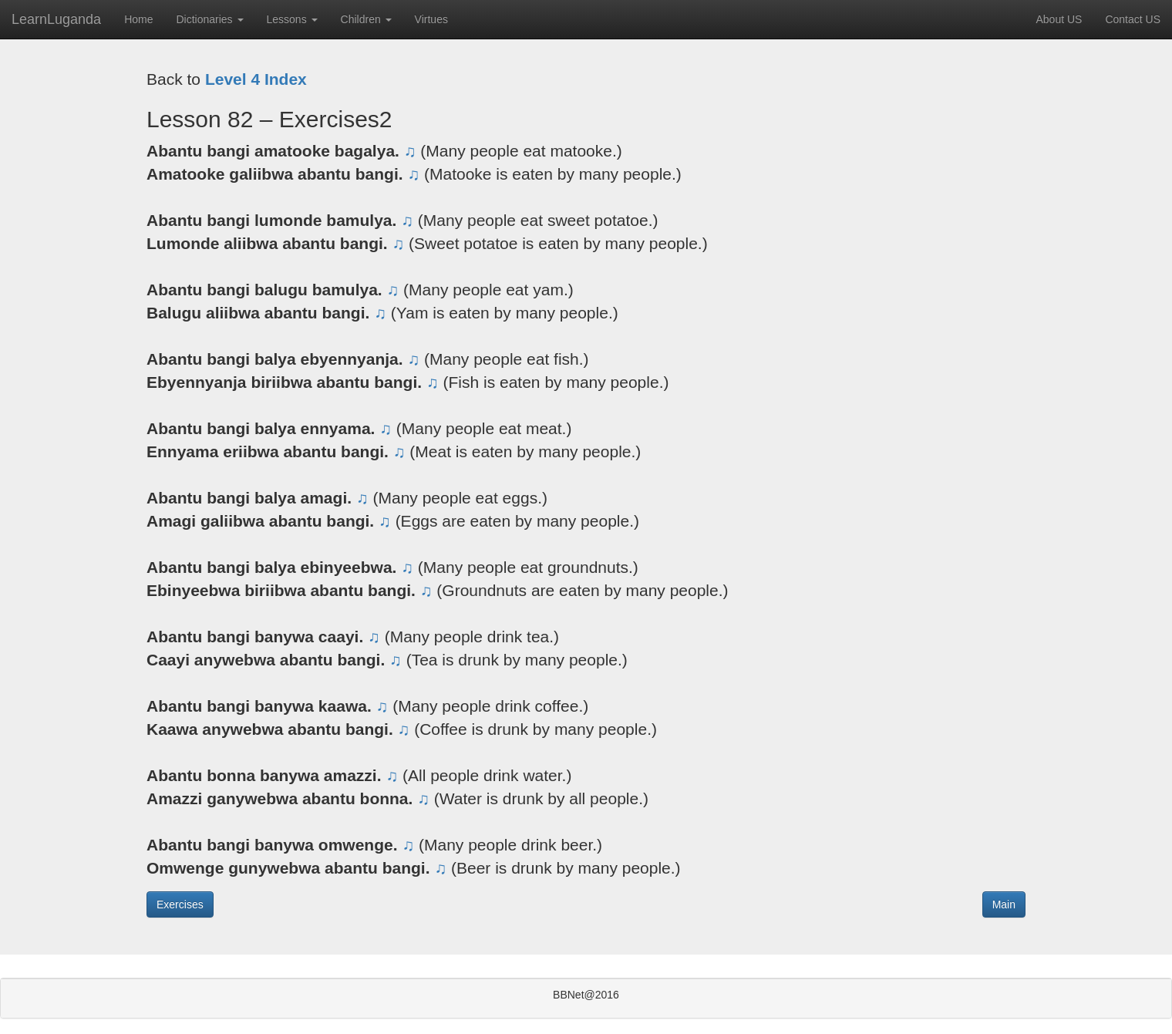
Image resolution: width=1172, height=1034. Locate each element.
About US (1059, 19)
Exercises (180, 904)
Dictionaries (209, 19)
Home (138, 19)
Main (1003, 904)
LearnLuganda (56, 19)
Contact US (1132, 19)
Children (366, 19)
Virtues (431, 19)
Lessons (292, 19)
